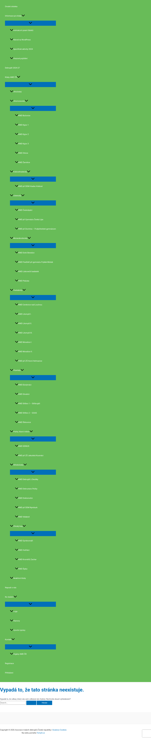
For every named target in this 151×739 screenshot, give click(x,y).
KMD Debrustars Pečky (26, 489)
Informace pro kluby (15, 16)
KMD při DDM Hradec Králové (29, 186)
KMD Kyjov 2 (22, 134)
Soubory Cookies (60, 730)
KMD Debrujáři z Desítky (26, 479)
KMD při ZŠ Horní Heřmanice (28, 361)
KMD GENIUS (22, 446)
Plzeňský (17, 370)
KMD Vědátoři (22, 517)
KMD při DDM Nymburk (26, 507)
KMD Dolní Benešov (25, 253)
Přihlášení (9, 673)
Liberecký (17, 196)
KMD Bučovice (22, 115)
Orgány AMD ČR (18, 654)
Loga (13, 611)
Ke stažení (11, 597)
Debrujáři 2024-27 (12, 68)
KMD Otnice (21, 153)
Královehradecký (20, 172)
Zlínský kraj (18, 526)
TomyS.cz (41, 733)
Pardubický (18, 290)
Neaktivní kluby (18, 578)
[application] (23, 16)
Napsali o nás (10, 587)
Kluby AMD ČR (12, 77)
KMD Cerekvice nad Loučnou (28, 305)
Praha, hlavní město (21, 432)
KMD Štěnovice (23, 422)
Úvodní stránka (11, 6)
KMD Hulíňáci (22, 550)
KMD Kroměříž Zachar (26, 559)
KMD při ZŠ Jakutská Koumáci (29, 455)
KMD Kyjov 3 (22, 144)
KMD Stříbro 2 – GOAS (26, 413)
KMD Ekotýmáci (23, 385)
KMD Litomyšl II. (23, 323)
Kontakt (10, 639)
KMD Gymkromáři (24, 541)
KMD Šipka (21, 569)
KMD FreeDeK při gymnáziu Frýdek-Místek (34, 262)
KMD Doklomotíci (24, 498)
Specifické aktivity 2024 (21, 49)
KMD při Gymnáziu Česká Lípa (29, 219)
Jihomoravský (19, 101)
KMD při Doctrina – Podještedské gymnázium (35, 229)
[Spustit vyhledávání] (31, 703)
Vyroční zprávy (17, 630)
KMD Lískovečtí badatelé (27, 271)
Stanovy (15, 621)
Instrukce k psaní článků (21, 30)
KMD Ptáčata (22, 281)
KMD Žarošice (22, 162)
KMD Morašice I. (23, 342)
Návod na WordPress (20, 40)
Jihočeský (16, 92)
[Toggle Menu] (30, 23)
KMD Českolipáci (23, 210)
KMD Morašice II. (23, 351)
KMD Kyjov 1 (22, 125)
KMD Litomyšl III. (23, 333)
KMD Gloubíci (22, 394)
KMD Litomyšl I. (23, 314)
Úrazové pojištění (18, 58)
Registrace (9, 663)
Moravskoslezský (20, 238)
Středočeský (18, 465)
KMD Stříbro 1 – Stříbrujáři (27, 403)
